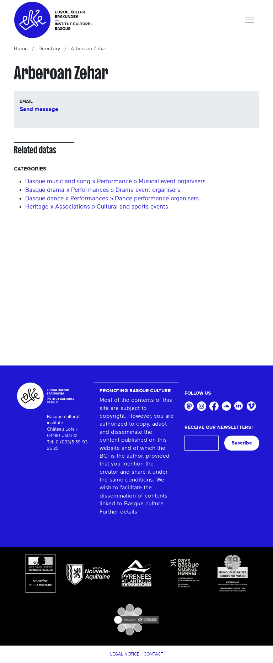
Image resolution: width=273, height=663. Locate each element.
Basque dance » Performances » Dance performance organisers (112, 198)
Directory (49, 48)
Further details (118, 512)
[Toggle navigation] (249, 20)
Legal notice (124, 654)
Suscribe (241, 443)
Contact (153, 654)
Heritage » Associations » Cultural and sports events (96, 207)
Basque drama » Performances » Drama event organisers (102, 190)
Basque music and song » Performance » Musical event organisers (115, 181)
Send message (39, 109)
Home (21, 48)
